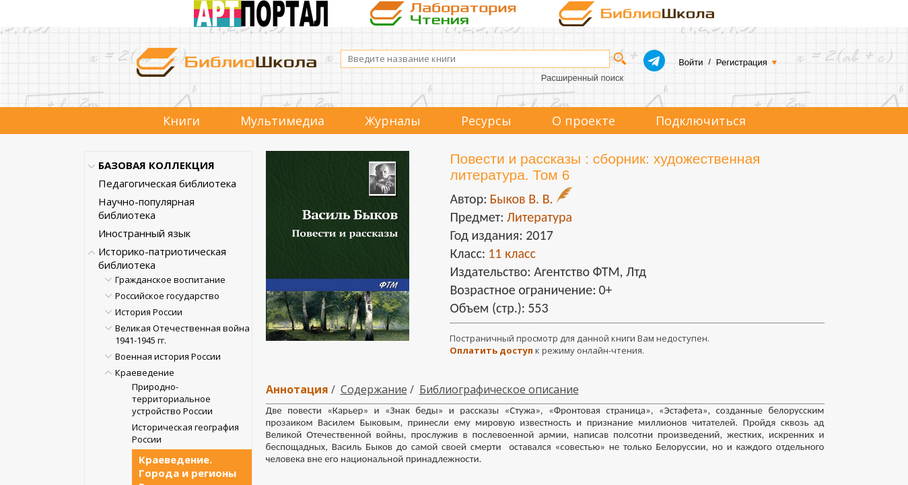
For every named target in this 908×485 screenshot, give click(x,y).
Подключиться (701, 120)
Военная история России (168, 356)
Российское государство (167, 296)
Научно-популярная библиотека (146, 208)
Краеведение (144, 372)
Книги (181, 120)
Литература (539, 217)
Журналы (393, 120)
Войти (690, 62)
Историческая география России (185, 433)
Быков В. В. (521, 199)
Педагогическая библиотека (167, 183)
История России (148, 312)
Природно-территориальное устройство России (172, 399)
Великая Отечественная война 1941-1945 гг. (182, 334)
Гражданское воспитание (170, 279)
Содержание (374, 389)
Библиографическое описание (499, 389)
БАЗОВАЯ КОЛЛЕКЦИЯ (156, 165)
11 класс (512, 253)
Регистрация (741, 62)
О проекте (583, 120)
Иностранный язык (144, 233)
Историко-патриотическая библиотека (162, 258)
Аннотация (297, 389)
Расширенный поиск (582, 78)
